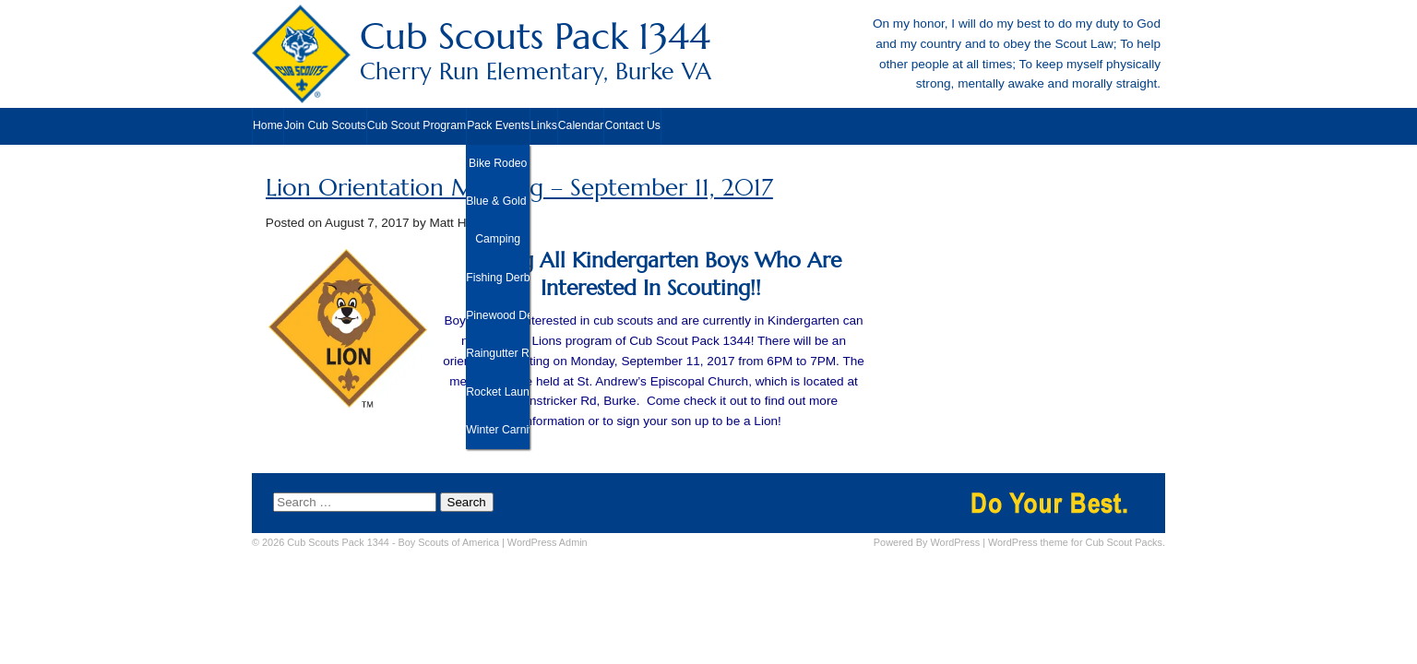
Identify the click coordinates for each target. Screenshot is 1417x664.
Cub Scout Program (416, 125)
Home (268, 125)
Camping (497, 238)
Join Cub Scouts (325, 125)
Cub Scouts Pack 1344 (708, 50)
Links (543, 125)
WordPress (956, 542)
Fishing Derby (498, 277)
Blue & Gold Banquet (498, 201)
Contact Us (632, 125)
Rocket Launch (498, 391)
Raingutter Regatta (498, 353)
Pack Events (498, 125)
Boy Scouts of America (449, 542)
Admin (547, 542)
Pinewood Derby (498, 315)
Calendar (581, 125)
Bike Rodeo (498, 163)
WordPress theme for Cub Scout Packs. (1076, 542)
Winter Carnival (498, 429)
